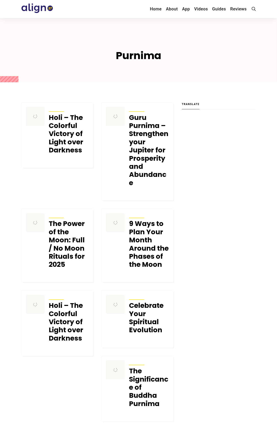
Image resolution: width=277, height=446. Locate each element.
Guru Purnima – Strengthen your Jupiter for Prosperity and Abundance (148, 150)
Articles (56, 108)
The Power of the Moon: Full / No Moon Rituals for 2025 (67, 244)
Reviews (238, 8)
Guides (219, 8)
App (186, 8)
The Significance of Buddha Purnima (148, 387)
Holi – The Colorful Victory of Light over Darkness (66, 134)
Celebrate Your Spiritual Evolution (146, 317)
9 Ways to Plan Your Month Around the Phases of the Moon (149, 244)
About (172, 8)
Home (156, 8)
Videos (201, 8)
